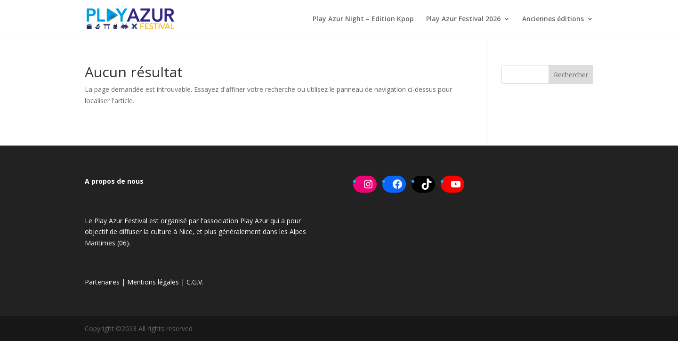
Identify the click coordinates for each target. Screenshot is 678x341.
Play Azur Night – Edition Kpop (363, 19)
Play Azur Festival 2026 (463, 19)
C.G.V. (194, 281)
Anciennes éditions (553, 19)
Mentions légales (153, 281)
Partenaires (102, 281)
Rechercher (571, 74)
